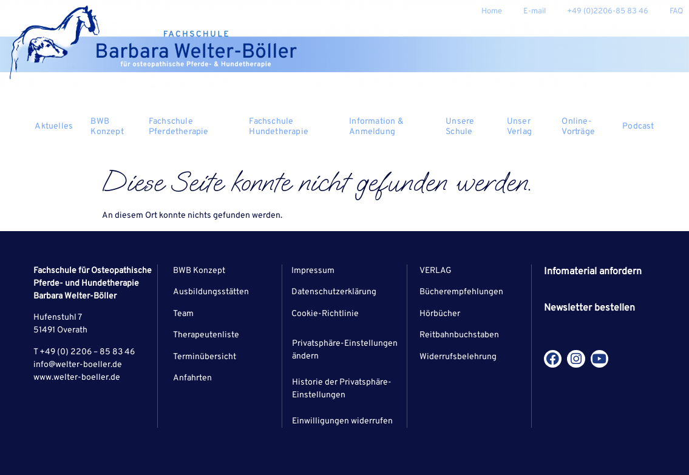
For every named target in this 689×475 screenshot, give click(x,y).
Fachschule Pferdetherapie (193, 126)
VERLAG (435, 271)
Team (183, 314)
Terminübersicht (204, 357)
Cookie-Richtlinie (325, 314)
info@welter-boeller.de (77, 365)
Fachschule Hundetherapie (293, 126)
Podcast (638, 126)
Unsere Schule (470, 126)
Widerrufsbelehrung (458, 357)
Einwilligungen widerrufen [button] (342, 421)
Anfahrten (192, 378)
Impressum (312, 271)
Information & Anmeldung (391, 126)
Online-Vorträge (578, 126)
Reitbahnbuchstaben (459, 335)
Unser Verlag (528, 126)
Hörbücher (439, 314)
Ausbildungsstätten (211, 292)
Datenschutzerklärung (333, 292)
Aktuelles (58, 126)
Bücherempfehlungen (461, 292)
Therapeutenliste (206, 335)
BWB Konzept (113, 126)
